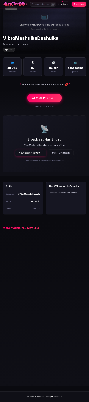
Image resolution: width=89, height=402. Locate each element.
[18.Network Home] (15, 4)
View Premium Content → (30, 153)
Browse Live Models (61, 153)
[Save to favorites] (9, 50)
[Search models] (43, 4)
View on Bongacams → (44, 106)
